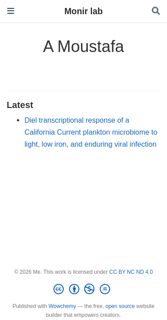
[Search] (156, 11)
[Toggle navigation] (10, 11)
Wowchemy (62, 306)
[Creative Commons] (83, 289)
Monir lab (83, 11)
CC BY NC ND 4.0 (131, 272)
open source (120, 306)
